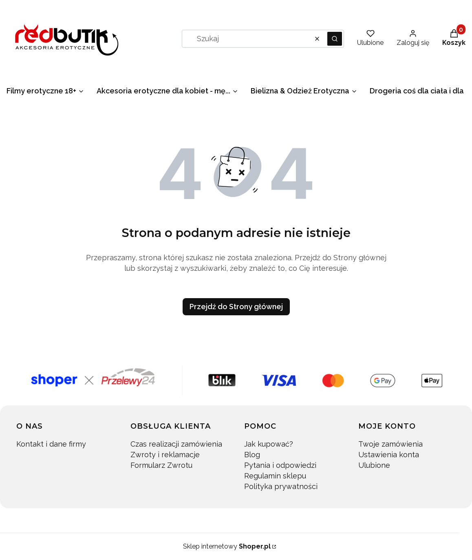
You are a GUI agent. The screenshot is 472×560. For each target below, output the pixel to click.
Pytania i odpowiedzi (280, 465)
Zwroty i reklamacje (165, 454)
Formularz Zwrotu (161, 465)
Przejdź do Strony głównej (236, 306)
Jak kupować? (268, 444)
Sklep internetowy (227, 546)
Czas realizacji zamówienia (176, 444)
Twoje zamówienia (390, 444)
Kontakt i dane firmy (51, 444)
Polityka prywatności (281, 486)
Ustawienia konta (388, 454)
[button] (334, 39)
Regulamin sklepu (275, 475)
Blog (252, 454)
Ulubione (374, 465)
